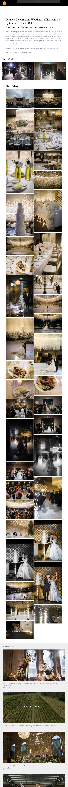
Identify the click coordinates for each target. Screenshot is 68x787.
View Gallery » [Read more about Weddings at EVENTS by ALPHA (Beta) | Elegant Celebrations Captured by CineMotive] (7, 688)
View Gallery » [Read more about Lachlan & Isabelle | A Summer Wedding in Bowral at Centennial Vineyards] (7, 728)
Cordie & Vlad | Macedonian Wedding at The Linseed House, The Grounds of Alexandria (31, 768)
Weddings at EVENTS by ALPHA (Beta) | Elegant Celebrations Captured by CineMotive (30, 686)
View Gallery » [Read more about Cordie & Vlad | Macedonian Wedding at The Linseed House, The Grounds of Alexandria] (7, 771)
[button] (38, 1)
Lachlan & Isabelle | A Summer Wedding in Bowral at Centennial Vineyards (30, 727)
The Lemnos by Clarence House (21, 53)
